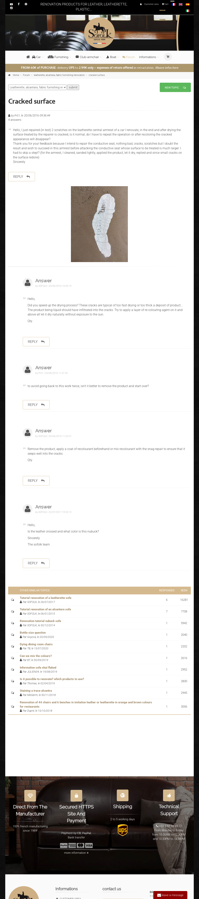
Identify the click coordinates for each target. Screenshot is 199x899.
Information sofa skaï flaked (38, 667)
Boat (111, 57)
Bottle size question (33, 632)
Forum (128, 57)
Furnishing (58, 57)
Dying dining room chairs (36, 644)
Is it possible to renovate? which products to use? (52, 679)
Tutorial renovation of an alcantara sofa (45, 609)
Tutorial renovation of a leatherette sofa (45, 598)
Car (36, 57)
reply (21, 176)
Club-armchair (87, 57)
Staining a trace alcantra (36, 690)
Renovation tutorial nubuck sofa (40, 621)
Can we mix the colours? (36, 656)
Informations (147, 57)
